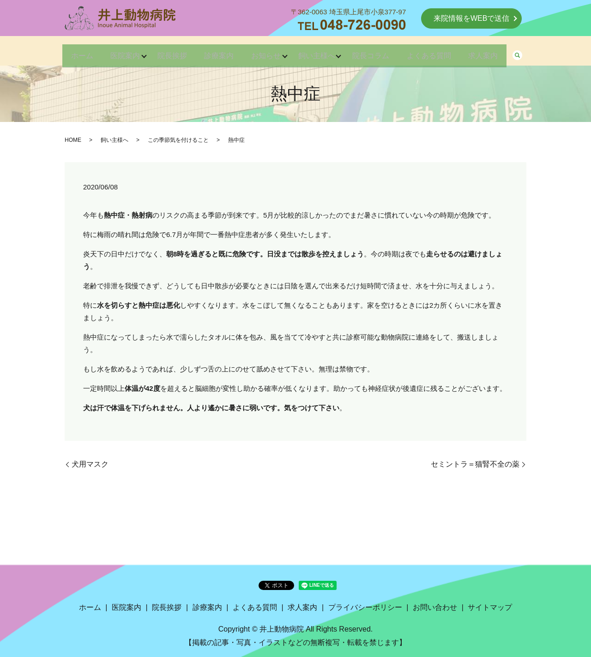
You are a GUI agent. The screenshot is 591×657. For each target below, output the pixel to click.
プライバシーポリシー (365, 607)
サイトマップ (490, 607)
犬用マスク (90, 464)
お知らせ (266, 51)
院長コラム (380, 51)
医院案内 (111, 51)
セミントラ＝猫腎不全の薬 (475, 464)
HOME (73, 140)
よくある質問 (443, 51)
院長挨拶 (162, 51)
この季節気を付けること (178, 140)
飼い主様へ (321, 51)
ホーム (63, 51)
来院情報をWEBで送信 (471, 18)
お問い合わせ (435, 607)
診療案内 (214, 51)
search (539, 52)
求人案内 (502, 51)
